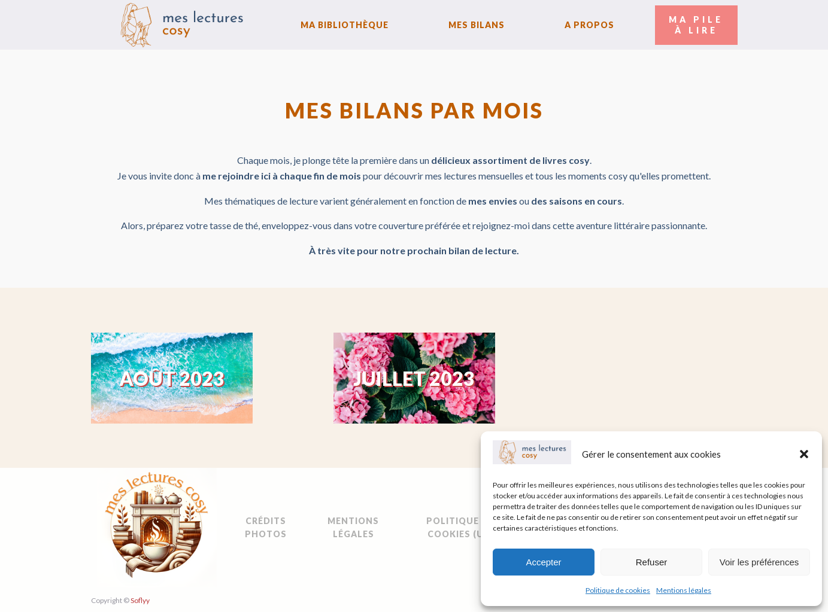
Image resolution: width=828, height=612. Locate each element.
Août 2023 (172, 378)
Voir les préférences (759, 562)
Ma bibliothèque (345, 25)
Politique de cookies (618, 590)
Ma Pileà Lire (696, 24)
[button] (804, 454)
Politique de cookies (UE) (460, 527)
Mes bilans (476, 25)
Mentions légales (683, 590)
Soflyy (140, 600)
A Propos (589, 25)
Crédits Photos (266, 527)
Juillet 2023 (414, 378)
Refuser (652, 562)
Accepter (543, 562)
